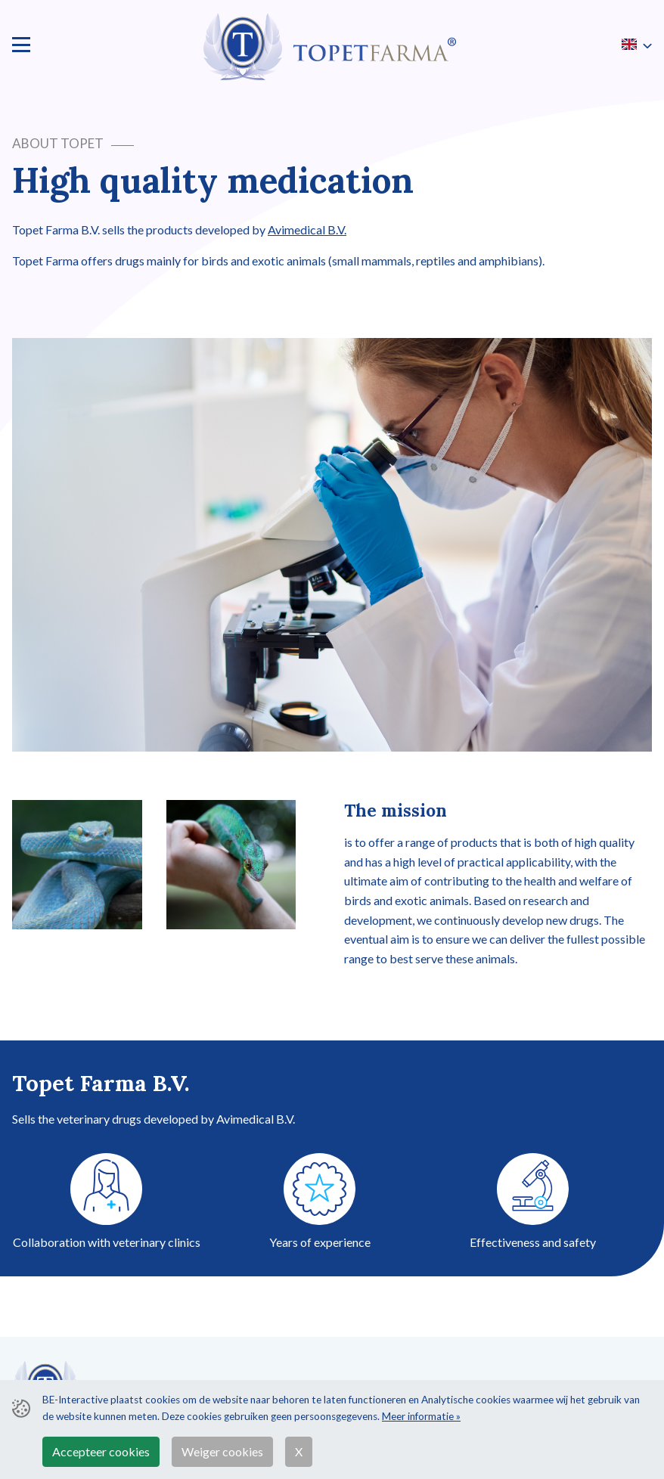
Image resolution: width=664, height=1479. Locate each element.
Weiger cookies (222, 1451)
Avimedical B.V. (307, 229)
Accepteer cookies (101, 1451)
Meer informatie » (421, 1416)
